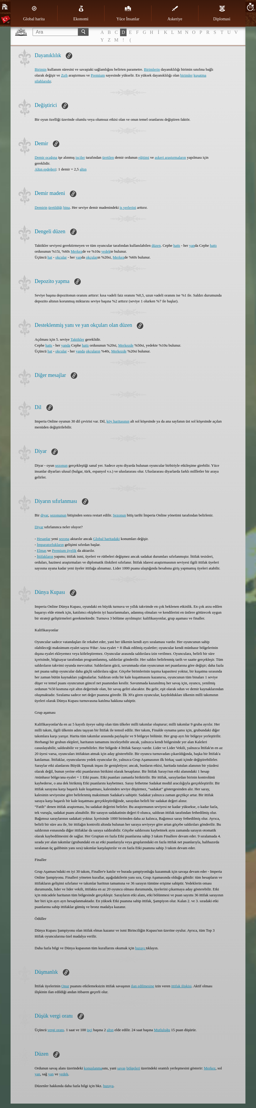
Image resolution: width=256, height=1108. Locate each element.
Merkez (76, 251)
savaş (121, 1068)
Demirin (41, 207)
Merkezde (126, 345)
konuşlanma (93, 1068)
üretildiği (55, 207)
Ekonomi (80, 13)
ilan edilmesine (142, 986)
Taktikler (77, 339)
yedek (105, 251)
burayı (140, 948)
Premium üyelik (64, 550)
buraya (108, 1086)
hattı (176, 245)
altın (83, 169)
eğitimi (143, 157)
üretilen (108, 157)
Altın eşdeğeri (45, 169)
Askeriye (174, 13)
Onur (65, 986)
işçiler (80, 157)
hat (50, 257)
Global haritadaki (106, 538)
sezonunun (58, 515)
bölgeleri (133, 1068)
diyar (44, 515)
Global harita (34, 13)
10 (250, 7)
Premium (98, 75)
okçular (61, 257)
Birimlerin (152, 69)
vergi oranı (56, 1030)
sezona (64, 538)
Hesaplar (43, 538)
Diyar (39, 527)
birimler (186, 75)
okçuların (93, 351)
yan (192, 245)
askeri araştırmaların (170, 157)
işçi (89, 1030)
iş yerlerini (128, 207)
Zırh (64, 75)
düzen (156, 245)
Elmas (42, 550)
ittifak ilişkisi (181, 986)
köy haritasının (118, 421)
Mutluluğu (162, 1030)
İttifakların (45, 556)
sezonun (61, 465)
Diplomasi (221, 13)
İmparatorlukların (50, 544)
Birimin (40, 69)
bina (66, 207)
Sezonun (119, 515)
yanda (65, 345)
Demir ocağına (46, 157)
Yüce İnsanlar (127, 13)
